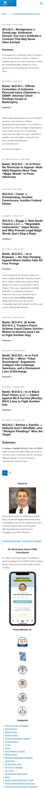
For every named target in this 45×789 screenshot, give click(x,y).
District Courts (11, 732)
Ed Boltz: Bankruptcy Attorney (17, 739)
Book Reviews (11, 729)
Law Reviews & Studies (15, 751)
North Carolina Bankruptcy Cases (26, 14)
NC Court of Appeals (14, 767)
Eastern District (11, 735)
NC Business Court (13, 764)
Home (4, 14)
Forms (7, 745)
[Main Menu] (41, 3)
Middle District (11, 755)
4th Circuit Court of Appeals (16, 726)
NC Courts (9, 771)
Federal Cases (11, 742)
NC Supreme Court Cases (16, 774)
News (7, 777)
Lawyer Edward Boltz (11, 541)
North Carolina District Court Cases (20, 783)
